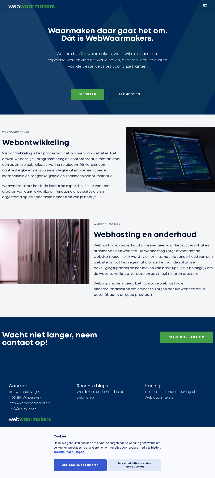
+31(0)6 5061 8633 (22, 409)
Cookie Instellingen (69, 452)
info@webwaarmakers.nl (30, 403)
